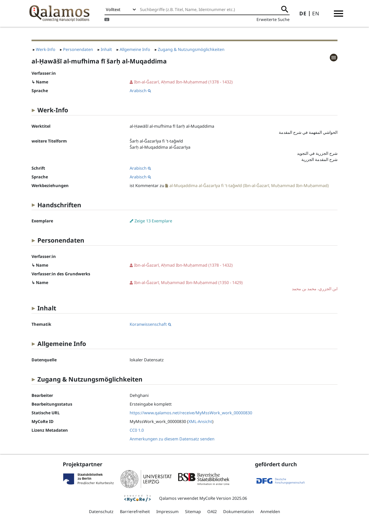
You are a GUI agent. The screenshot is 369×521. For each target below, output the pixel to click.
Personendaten (78, 49)
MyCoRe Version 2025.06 (223, 498)
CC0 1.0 (137, 430)
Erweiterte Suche (273, 19)
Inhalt (106, 49)
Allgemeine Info (135, 49)
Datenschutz (101, 511)
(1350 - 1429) (233, 286)
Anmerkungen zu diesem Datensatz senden (172, 439)
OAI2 (212, 511)
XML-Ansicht (200, 421)
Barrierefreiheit (135, 511)
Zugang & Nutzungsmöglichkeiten (191, 49)
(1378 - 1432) (183, 82)
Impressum (167, 511)
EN (315, 13)
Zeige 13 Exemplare (153, 221)
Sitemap (193, 511)
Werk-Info (45, 49)
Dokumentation (238, 511)
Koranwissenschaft (150, 324)
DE (302, 13)
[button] (338, 13)
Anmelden (270, 511)
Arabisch (140, 90)
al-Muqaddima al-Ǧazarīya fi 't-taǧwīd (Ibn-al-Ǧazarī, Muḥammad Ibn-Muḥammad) (249, 185)
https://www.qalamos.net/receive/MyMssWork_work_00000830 (191, 413)
